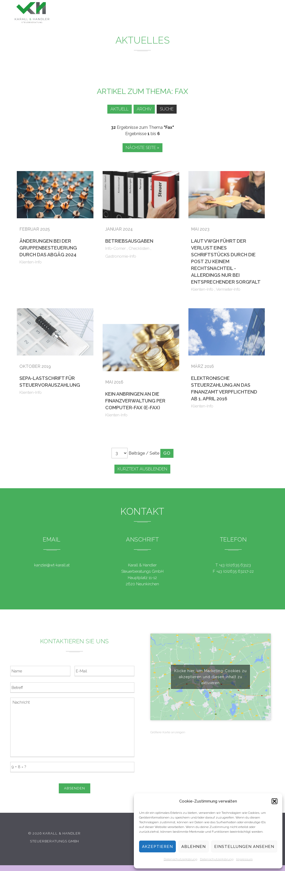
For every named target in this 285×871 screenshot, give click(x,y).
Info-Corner (115, 248)
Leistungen (136, 13)
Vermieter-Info (228, 289)
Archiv (143, 109)
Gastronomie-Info (120, 256)
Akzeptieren (157, 846)
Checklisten (139, 248)
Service (186, 13)
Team (208, 14)
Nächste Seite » (142, 147)
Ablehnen (193, 846)
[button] (274, 801)
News (163, 13)
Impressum (244, 859)
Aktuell (117, 109)
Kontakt (231, 15)
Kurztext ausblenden (142, 468)
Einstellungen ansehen (244, 846)
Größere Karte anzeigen (167, 732)
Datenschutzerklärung (180, 859)
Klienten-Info (30, 262)
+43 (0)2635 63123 (235, 565)
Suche (168, 109)
